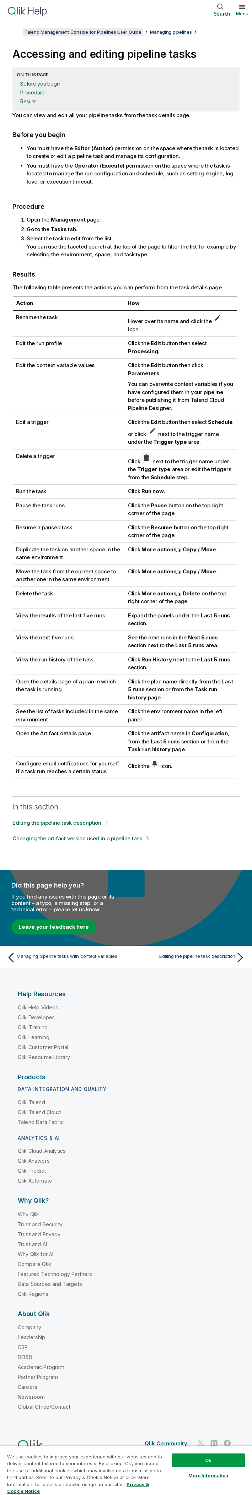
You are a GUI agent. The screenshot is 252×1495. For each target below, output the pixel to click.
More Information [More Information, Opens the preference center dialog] (208, 1475)
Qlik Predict (32, 1171)
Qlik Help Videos (38, 1007)
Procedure (32, 92)
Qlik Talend (31, 1102)
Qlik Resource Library (44, 1057)
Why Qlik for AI (35, 1254)
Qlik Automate (35, 1181)
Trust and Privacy (39, 1234)
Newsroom (31, 1397)
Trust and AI (32, 1244)
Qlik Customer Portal (43, 1047)
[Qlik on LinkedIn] (214, 1442)
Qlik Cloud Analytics (42, 1151)
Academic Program (41, 1367)
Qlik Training (33, 1027)
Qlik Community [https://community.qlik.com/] (166, 1443)
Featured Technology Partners (55, 1274)
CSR (23, 1347)
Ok (208, 1460)
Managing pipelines (171, 32)
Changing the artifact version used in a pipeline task (77, 838)
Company (29, 1327)
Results (28, 101)
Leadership (31, 1337)
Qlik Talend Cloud (39, 1112)
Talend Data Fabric (41, 1122)
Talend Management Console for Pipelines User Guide (83, 32)
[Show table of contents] (14, 32)
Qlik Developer (36, 1017)
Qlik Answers (34, 1161)
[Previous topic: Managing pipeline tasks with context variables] (64, 957)
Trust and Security (40, 1224)
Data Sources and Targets (50, 1284)
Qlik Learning (33, 1037)
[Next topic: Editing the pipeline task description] (187, 957)
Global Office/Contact (44, 1407)
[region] (126, 1470)
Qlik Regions (33, 1294)
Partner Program (38, 1377)
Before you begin (40, 84)
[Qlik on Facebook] (227, 1442)
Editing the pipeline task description (56, 822)
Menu (242, 13)
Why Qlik (28, 1214)
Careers (27, 1387)
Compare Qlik (34, 1264)
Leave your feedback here (53, 926)
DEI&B (25, 1357)
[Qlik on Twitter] (200, 1442)
